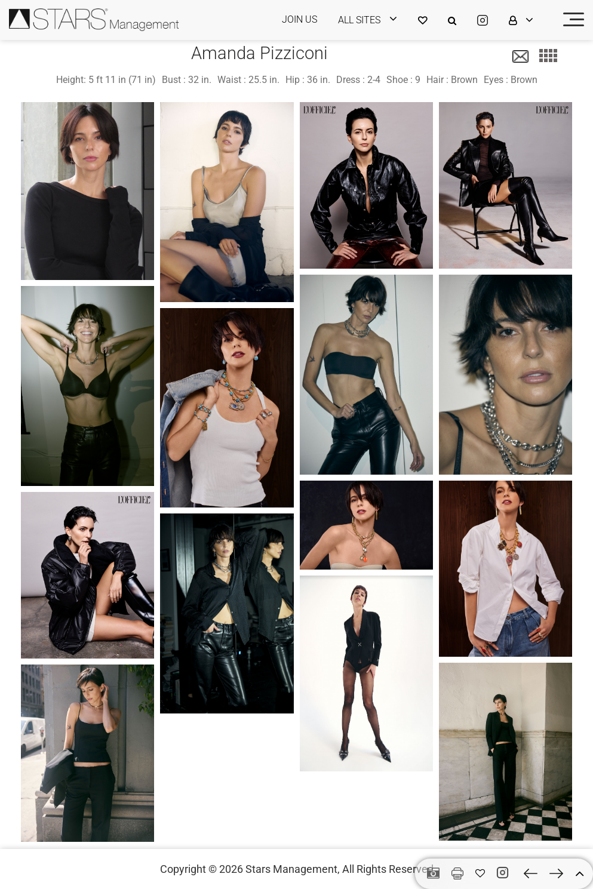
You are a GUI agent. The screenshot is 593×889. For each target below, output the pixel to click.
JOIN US (299, 19)
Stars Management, (292, 869)
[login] (375, 20)
